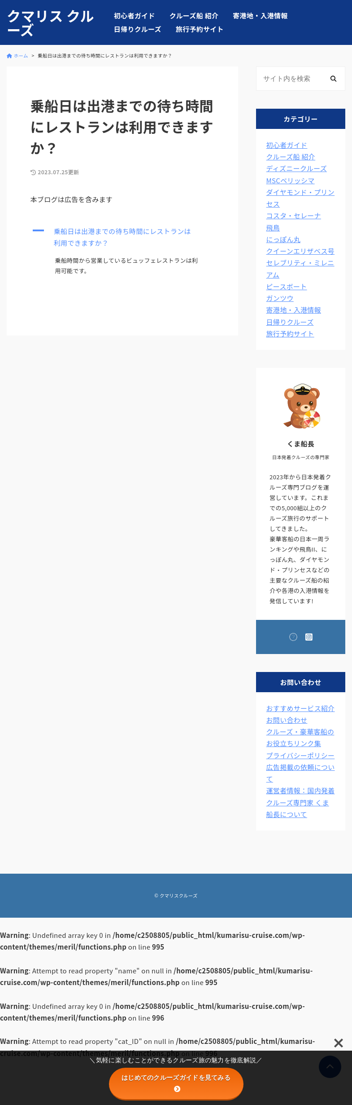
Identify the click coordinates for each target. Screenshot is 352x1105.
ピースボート (286, 286)
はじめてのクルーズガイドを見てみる (176, 1083)
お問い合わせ (287, 720)
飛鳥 (273, 227)
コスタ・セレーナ (293, 215)
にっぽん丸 (283, 239)
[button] (122, 237)
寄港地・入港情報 (260, 15)
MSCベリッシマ (290, 180)
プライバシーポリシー (300, 755)
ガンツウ (280, 298)
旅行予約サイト (200, 29)
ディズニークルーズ (296, 168)
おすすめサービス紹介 (300, 708)
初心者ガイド (134, 15)
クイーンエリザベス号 (300, 251)
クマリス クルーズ (50, 22)
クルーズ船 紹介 (194, 15)
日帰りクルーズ (137, 29)
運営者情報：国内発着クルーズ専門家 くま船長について (300, 802)
